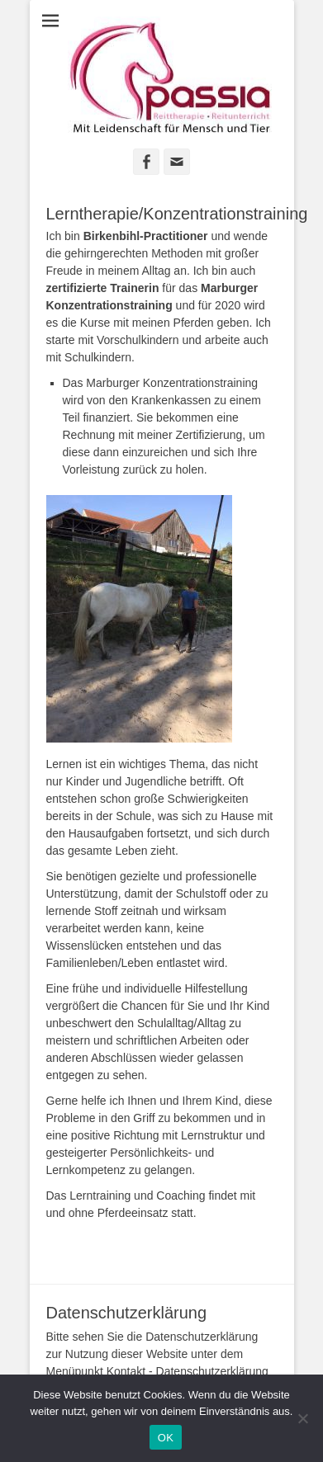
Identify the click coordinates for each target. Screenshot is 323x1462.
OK (165, 1437)
